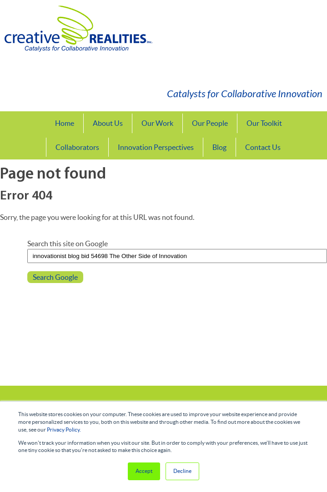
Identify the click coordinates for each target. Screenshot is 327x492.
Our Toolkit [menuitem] (264, 123)
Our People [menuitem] (210, 123)
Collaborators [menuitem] (77, 147)
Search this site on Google (67, 243)
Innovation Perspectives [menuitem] (156, 147)
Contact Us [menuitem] (263, 147)
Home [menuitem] (64, 123)
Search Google (55, 277)
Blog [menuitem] (219, 147)
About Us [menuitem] (108, 123)
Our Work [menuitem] (157, 123)
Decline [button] (182, 471)
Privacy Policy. (64, 429)
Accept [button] (144, 471)
